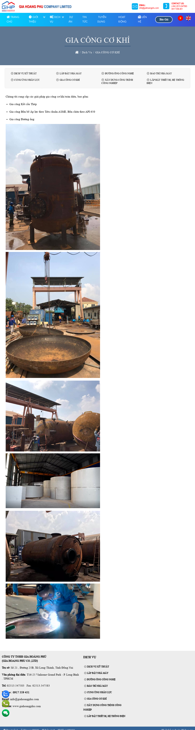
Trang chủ (13, 19)
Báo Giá (164, 19)
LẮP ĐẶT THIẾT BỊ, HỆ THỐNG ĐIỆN (104, 716)
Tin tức (85, 19)
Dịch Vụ (55, 19)
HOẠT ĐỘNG (122, 19)
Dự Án (71, 19)
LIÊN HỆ (142, 19)
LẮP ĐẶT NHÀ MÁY (96, 673)
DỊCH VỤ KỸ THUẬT (96, 666)
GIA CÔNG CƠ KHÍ (95, 698)
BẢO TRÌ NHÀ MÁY (96, 686)
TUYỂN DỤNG (101, 19)
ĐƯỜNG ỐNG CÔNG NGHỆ (99, 679)
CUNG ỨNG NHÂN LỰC (98, 692)
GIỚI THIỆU (33, 19)
